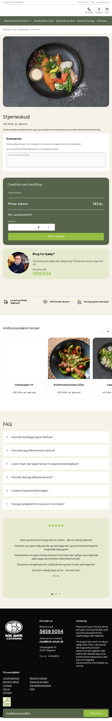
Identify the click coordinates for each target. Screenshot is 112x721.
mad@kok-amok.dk (51, 643)
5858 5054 (42, 273)
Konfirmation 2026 (44, 20)
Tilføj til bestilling (56, 236)
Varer (14, 29)
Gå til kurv (102, 20)
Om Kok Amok (83, 2)
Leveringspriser (103, 2)
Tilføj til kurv (96, 713)
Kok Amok (7, 29)
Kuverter (11, 221)
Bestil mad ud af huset (17, 20)
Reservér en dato (65, 20)
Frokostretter (23, 29)
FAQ (92, 2)
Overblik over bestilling (18, 713)
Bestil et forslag (85, 20)
